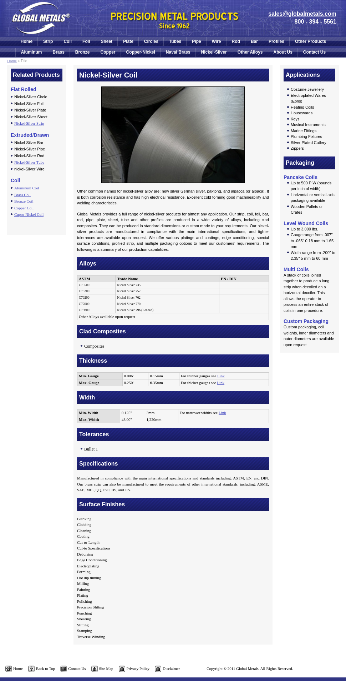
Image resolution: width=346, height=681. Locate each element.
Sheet (106, 41)
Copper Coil (24, 208)
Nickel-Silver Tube (29, 162)
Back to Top (45, 668)
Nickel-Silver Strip (29, 123)
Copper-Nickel (140, 52)
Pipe (196, 41)
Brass (58, 52)
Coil (67, 41)
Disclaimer (171, 668)
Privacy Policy (138, 668)
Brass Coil (22, 195)
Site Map (106, 668)
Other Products (310, 41)
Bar (254, 41)
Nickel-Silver (214, 52)
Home (26, 41)
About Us (283, 52)
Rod (236, 41)
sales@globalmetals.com (302, 14)
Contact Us (314, 52)
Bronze (82, 52)
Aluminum (31, 52)
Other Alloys (250, 52)
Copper (108, 52)
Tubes (175, 41)
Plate (128, 41)
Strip (48, 41)
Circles (151, 41)
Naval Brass (178, 52)
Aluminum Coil (26, 188)
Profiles (276, 41)
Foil (86, 41)
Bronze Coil (23, 201)
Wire (216, 41)
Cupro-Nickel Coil (29, 214)
